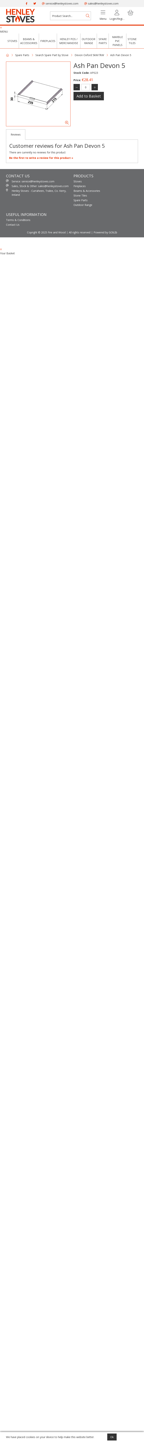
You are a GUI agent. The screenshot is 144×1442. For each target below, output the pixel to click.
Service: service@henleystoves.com (30, 181)
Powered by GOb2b (105, 232)
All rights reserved (79, 232)
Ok (112, 1437)
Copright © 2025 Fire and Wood (46, 232)
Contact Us (13, 224)
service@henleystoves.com (60, 3)
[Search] (88, 16)
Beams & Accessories (28, 41)
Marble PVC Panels (117, 41)
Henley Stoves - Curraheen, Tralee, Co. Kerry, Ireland (36, 193)
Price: (77, 80)
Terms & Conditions (18, 220)
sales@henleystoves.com (101, 3)
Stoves (12, 41)
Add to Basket (88, 96)
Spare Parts (103, 41)
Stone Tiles (132, 41)
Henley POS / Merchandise (68, 41)
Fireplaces (47, 41)
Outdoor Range (88, 41)
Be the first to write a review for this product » (41, 158)
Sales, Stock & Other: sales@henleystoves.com (37, 186)
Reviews (16, 134)
